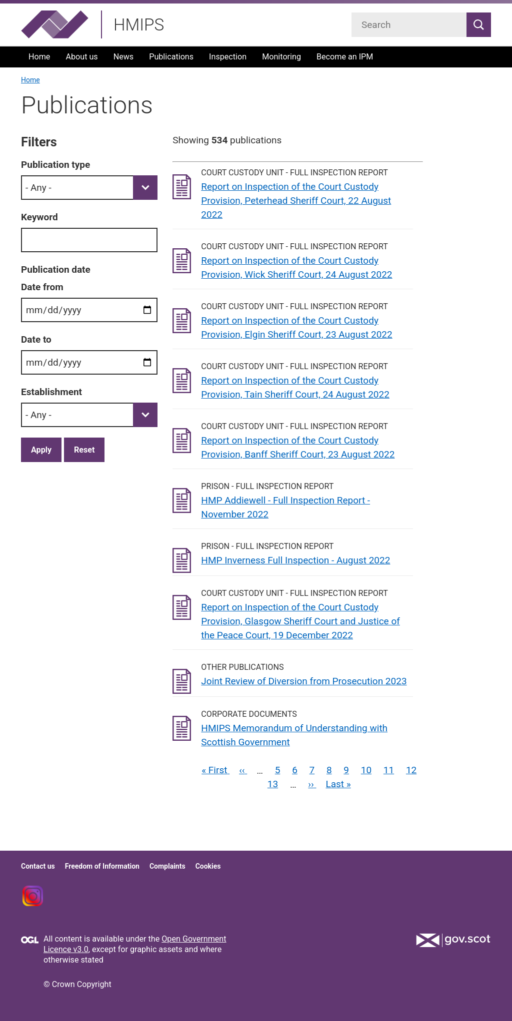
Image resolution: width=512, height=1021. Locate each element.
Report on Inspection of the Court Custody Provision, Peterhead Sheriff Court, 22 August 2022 (296, 200)
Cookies (208, 866)
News (124, 56)
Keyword (39, 217)
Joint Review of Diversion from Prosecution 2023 (303, 681)
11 (389, 770)
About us (82, 56)
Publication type (55, 164)
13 (273, 784)
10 (366, 770)
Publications (171, 56)
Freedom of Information (102, 866)
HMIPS (139, 24)
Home (39, 56)
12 (411, 770)
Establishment (51, 392)
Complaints (168, 866)
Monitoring (281, 56)
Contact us (38, 866)
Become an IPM (344, 56)
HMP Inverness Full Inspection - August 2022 (295, 560)
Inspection (227, 56)
